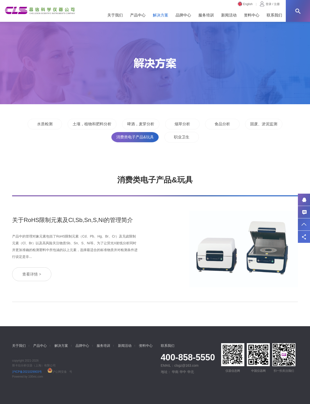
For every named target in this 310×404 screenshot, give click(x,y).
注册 (277, 4)
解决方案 (160, 15)
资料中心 (251, 15)
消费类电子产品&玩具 (135, 137)
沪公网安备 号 (59, 371)
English (245, 4)
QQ (304, 200)
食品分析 (222, 124)
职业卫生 (181, 137)
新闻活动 (229, 15)
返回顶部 (304, 224)
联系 (304, 212)
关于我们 (115, 15)
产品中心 (138, 15)
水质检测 (45, 124)
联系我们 (274, 15)
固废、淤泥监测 (263, 124)
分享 (304, 237)
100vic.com (35, 376)
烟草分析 (182, 124)
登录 (268, 4)
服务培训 (206, 15)
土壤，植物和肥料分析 (92, 124)
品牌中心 (183, 15)
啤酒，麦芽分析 (140, 124)
